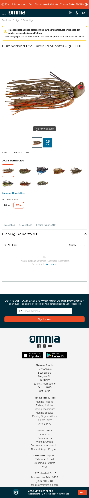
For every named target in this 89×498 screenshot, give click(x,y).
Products (6, 20)
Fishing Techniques (44, 409)
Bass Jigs (28, 20)
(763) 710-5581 (44, 481)
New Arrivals (45, 369)
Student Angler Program (44, 449)
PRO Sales (44, 380)
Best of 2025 (44, 387)
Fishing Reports (44, 401)
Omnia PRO (44, 423)
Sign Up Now (44, 319)
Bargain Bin (44, 376)
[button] (44, 234)
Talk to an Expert (44, 459)
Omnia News (44, 438)
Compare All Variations (13, 193)
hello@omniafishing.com (44, 484)
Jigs (17, 20)
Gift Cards (44, 390)
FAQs (44, 466)
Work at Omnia (44, 441)
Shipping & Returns (44, 462)
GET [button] (82, 492)
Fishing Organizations (44, 416)
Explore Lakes (44, 420)
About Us (44, 434)
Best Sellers (44, 372)
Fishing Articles (44, 405)
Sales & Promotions (45, 383)
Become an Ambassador (44, 445)
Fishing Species (44, 412)
